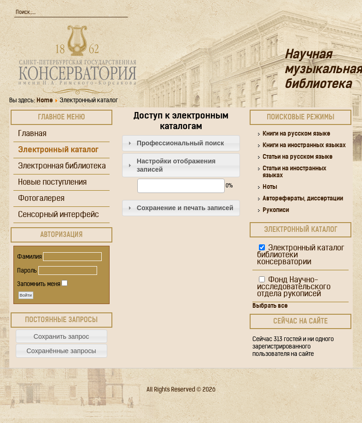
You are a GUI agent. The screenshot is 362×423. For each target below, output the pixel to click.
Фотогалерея (41, 199)
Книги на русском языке (296, 134)
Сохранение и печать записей (185, 208)
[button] (61, 336)
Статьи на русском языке (297, 157)
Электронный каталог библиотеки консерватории (300, 255)
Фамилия (29, 257)
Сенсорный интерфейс (58, 215)
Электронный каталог (58, 150)
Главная (32, 134)
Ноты (270, 187)
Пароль (27, 271)
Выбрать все (270, 306)
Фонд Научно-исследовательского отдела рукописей (294, 287)
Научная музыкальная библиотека (323, 70)
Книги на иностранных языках (304, 146)
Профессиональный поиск (180, 143)
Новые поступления (52, 183)
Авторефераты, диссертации (303, 199)
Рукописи (276, 210)
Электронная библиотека (62, 166)
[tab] (181, 143)
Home (45, 101)
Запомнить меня (38, 284)
